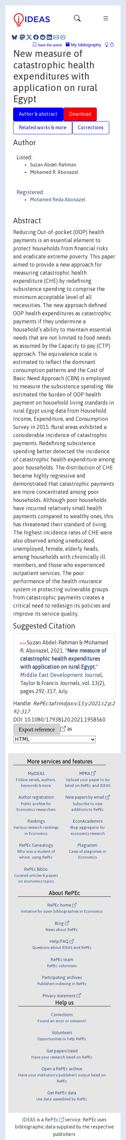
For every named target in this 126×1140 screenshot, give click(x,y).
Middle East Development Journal (61, 675)
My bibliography (83, 44)
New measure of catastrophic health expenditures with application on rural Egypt (63, 658)
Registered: (30, 192)
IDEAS (29, 1119)
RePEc (54, 1119)
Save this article (50, 45)
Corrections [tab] (90, 127)
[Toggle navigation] (77, 20)
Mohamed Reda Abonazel (57, 199)
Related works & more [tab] (43, 127)
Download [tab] (80, 114)
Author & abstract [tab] (38, 114)
